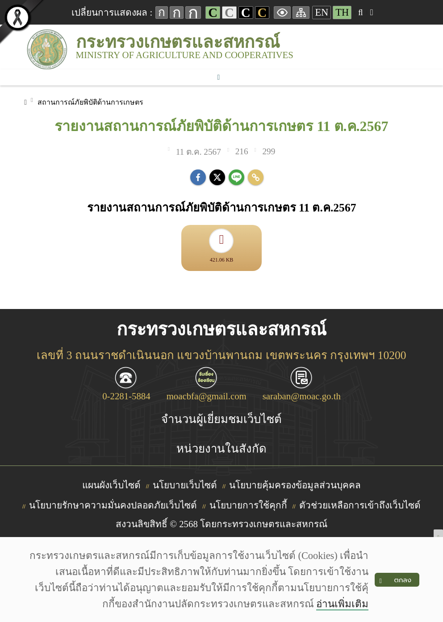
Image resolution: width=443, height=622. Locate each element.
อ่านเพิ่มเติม (342, 603)
